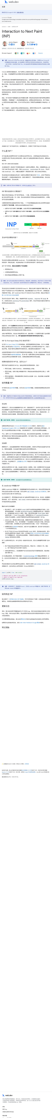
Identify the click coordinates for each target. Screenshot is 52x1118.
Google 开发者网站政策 (29, 772)
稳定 (27, 60)
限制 (17, 588)
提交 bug (5, 1109)
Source (40, 53)
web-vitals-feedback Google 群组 (29, 622)
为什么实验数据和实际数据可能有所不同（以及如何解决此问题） (29, 398)
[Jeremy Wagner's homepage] (14, 45)
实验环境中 (27, 388)
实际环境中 (12, 388)
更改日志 (23, 619)
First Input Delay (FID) (12, 344)
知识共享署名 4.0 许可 (26, 770)
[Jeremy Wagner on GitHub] (9, 45)
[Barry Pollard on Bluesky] (34, 45)
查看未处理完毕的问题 (8, 1112)
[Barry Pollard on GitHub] (30, 45)
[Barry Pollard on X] (28, 45)
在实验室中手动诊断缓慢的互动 (23, 479)
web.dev (4, 26)
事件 (30, 556)
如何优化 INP (15, 26)
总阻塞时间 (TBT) (22, 461)
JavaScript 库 (41, 564)
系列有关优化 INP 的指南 (16, 599)
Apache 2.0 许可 (6, 772)
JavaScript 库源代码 (36, 491)
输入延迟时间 (16, 346)
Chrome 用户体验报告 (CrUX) (23, 426)
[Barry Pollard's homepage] (36, 45)
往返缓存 (15, 527)
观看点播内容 (20, 12)
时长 (38, 175)
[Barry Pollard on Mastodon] (32, 45)
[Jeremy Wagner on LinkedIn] (12, 45)
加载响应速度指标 (16, 354)
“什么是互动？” (29, 185)
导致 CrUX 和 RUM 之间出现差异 (39, 533)
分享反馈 (26, 764)
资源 (3, 7)
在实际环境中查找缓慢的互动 (23, 420)
